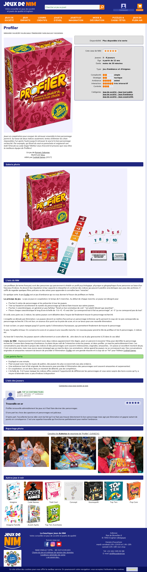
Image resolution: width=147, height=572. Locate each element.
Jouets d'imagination (76, 18)
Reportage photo (43, 33)
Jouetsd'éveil (58, 18)
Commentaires (68, 33)
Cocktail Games (130, 350)
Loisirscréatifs (42, 18)
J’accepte (132, 569)
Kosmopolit (93, 492)
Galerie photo (8, 33)
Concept (73, 492)
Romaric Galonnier (42, 152)
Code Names (33, 492)
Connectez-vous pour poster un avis (73, 385)
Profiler (27, 294)
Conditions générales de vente (52, 555)
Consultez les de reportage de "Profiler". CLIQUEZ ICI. (73, 433)
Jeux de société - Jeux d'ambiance (119, 94)
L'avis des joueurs (16, 380)
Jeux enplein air (137, 18)
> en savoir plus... (52, 557)
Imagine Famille (13, 515)
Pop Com (133, 492)
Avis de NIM (18, 33)
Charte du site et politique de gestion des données (53, 552)
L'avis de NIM (13, 280)
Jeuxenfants (25, 18)
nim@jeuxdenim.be (117, 553)
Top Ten (113, 492)
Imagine (13, 492)
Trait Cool (53, 492)
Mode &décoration (97, 18)
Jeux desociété (9, 18)
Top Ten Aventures (53, 515)
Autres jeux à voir (56, 33)
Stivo (43, 155)
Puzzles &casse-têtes (118, 18)
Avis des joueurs (29, 33)
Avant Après (33, 515)
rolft (19, 392)
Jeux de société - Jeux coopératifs (119, 97)
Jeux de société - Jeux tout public (119, 92)
